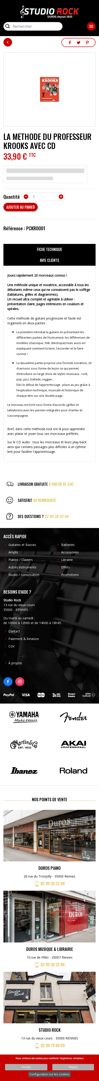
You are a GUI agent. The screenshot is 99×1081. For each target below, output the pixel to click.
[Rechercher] (33, 26)
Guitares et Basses (22, 545)
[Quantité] (43, 196)
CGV (11, 646)
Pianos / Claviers (20, 560)
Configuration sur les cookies (49, 1074)
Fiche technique (49, 249)
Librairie (67, 560)
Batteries (68, 545)
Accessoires (70, 552)
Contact (14, 631)
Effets (65, 567)
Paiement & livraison (23, 639)
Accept (26, 1067)
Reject (73, 1067)
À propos (15, 663)
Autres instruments (22, 567)
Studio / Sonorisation (23, 575)
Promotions (70, 575)
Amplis (13, 552)
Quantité (11, 196)
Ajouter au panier (20, 207)
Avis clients (49, 260)
